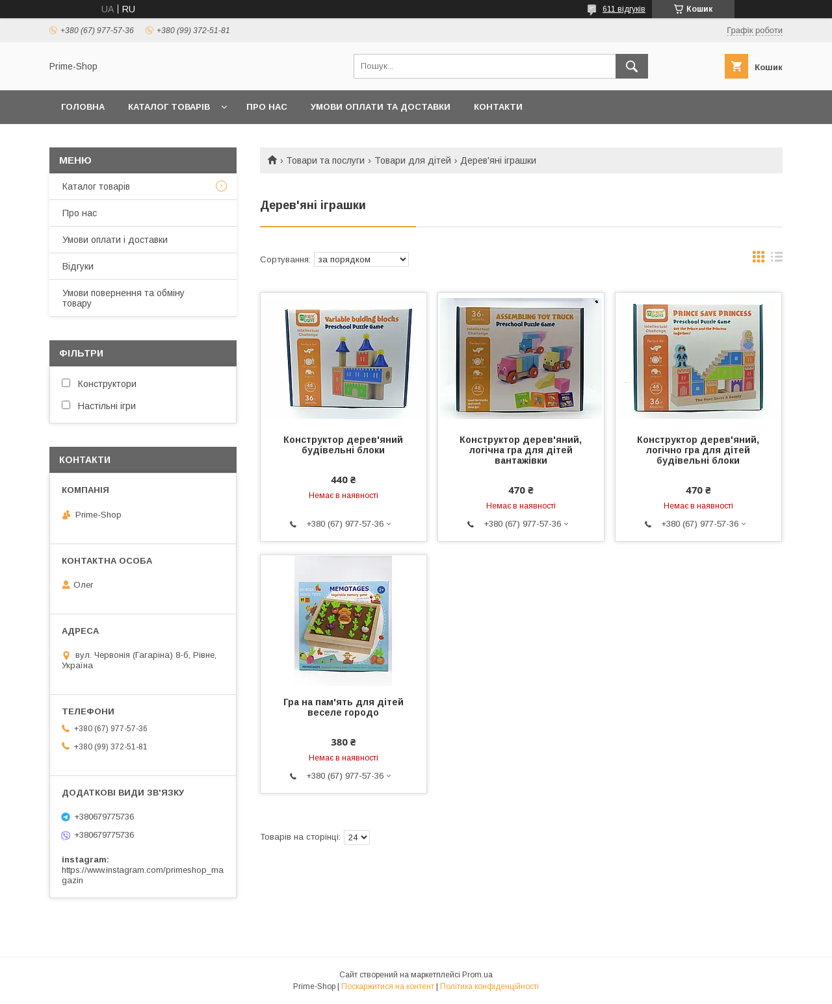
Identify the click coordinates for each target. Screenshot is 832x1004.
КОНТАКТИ (498, 107)
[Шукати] (632, 66)
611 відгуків (624, 9)
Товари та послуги (325, 160)
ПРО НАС (266, 107)
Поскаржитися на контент (387, 986)
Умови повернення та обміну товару (123, 298)
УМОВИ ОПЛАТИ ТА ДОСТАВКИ (380, 107)
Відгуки (78, 266)
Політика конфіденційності (489, 986)
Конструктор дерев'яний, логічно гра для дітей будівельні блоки (698, 450)
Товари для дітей (412, 160)
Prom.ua (477, 974)
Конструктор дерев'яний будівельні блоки (343, 444)
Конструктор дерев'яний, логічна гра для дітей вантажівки (521, 450)
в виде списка (777, 260)
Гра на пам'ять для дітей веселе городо (343, 707)
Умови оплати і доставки (115, 239)
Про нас (79, 213)
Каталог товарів (96, 186)
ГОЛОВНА (83, 107)
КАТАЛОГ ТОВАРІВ (169, 107)
